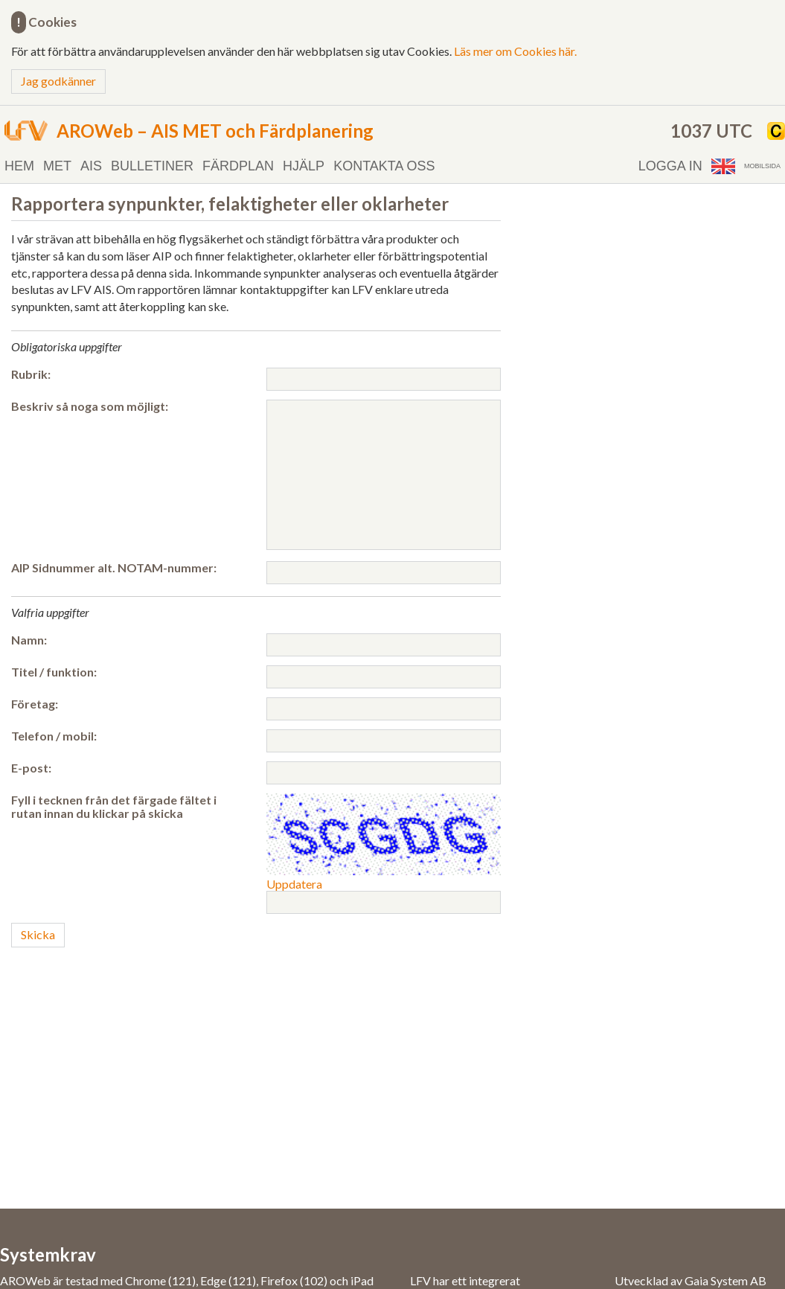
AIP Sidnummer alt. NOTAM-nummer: (114, 568)
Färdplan (238, 166)
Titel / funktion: (54, 672)
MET (57, 166)
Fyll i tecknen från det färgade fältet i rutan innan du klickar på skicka (114, 806)
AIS (91, 166)
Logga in (670, 166)
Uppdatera (294, 884)
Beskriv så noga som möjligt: (89, 406)
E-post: (31, 768)
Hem (19, 166)
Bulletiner (152, 166)
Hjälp (303, 166)
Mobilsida (762, 166)
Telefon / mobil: (54, 736)
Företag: (34, 704)
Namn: (29, 640)
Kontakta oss (384, 166)
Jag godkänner (58, 81)
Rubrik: (31, 374)
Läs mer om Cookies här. (515, 51)
